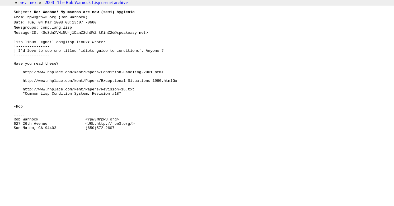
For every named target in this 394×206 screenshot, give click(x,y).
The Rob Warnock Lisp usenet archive (92, 2)
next (34, 2)
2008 (49, 2)
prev (22, 2)
